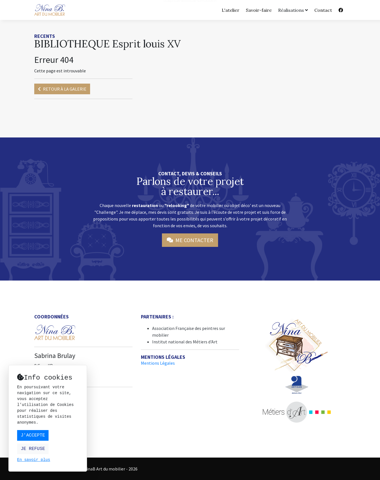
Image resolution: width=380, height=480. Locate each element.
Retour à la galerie (62, 89)
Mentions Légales (158, 363)
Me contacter (190, 240)
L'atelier (230, 10)
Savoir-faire (259, 10)
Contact (323, 10)
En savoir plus (33, 460)
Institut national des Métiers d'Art (185, 342)
